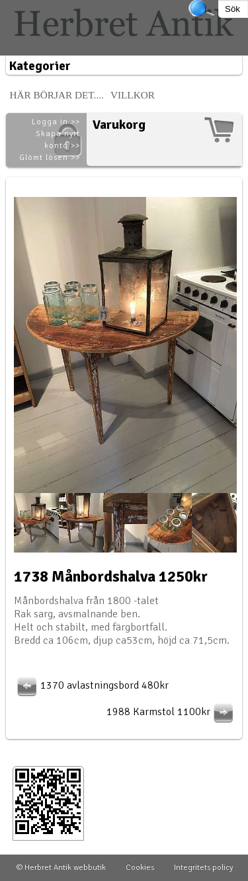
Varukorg (119, 124)
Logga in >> (56, 122)
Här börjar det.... (56, 94)
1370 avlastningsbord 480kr (91, 685)
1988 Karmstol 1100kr (171, 711)
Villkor (132, 94)
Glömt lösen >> (49, 158)
